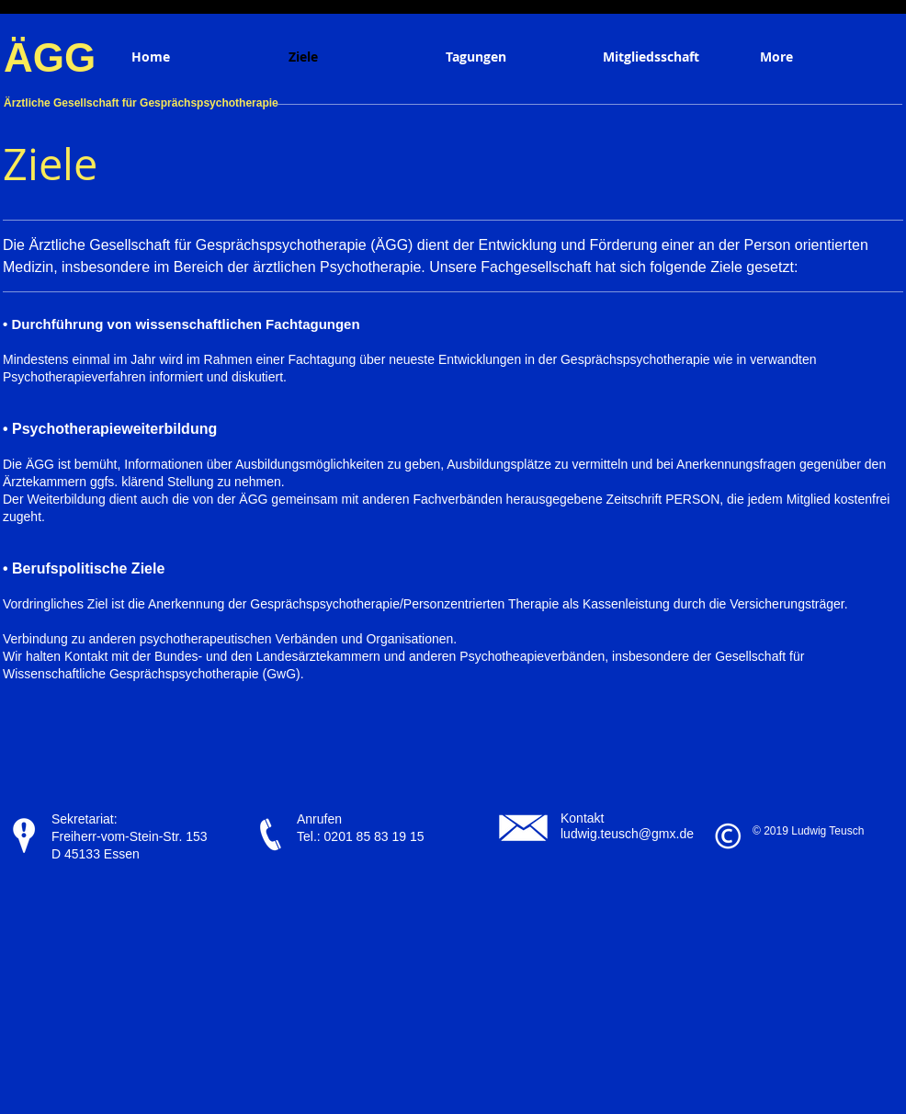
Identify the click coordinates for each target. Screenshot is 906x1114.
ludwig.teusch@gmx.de (627, 833)
